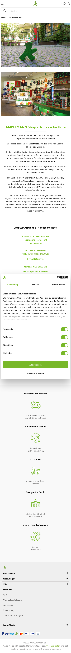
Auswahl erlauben (35, 373)
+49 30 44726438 (38, 250)
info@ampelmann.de (38, 253)
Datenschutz (8, 610)
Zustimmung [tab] (12, 284)
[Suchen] (5, 11)
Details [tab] (35, 284)
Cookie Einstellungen (13, 615)
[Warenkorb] (68, 3)
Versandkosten (53, 645)
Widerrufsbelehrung (12, 600)
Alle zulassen (35, 365)
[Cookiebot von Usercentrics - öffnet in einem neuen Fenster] (57, 277)
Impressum (8, 605)
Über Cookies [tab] (58, 284)
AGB (5, 594)
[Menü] (2, 3)
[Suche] (40, 11)
